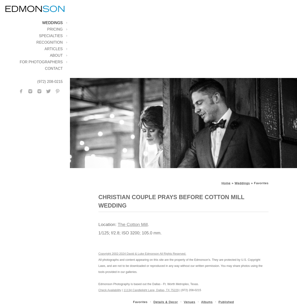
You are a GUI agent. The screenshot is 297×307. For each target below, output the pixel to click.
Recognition (49, 42)
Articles (54, 49)
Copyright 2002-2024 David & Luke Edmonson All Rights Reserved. (142, 253)
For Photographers (41, 62)
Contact (54, 69)
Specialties (51, 36)
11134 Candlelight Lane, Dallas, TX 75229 (151, 290)
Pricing (55, 29)
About (56, 55)
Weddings (52, 23)
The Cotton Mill (133, 224)
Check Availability (109, 290)
